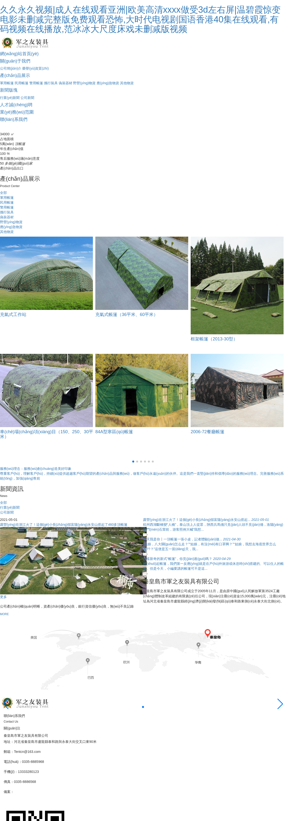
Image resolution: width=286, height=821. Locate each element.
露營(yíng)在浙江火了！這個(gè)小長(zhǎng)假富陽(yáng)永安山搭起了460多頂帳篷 (63, 524)
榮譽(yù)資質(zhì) (35, 68)
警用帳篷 (36, 83)
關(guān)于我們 (15, 61)
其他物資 (127, 83)
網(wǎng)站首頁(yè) (19, 53)
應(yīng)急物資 (108, 83)
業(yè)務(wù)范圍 (17, 112)
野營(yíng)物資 (84, 83)
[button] (133, 462)
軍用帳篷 (7, 83)
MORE (4, 614)
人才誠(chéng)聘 (16, 104)
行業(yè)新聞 (10, 98)
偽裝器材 (65, 83)
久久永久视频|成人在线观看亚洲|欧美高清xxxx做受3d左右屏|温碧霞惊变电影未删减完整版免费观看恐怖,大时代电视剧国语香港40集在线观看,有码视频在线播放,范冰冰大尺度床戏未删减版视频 (140, 19)
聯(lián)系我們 (13, 119)
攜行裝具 (51, 83)
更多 (3, 597)
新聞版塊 (9, 90)
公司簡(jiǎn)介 (10, 68)
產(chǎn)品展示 (15, 75)
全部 (3, 193)
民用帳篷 (21, 83)
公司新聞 (27, 98)
